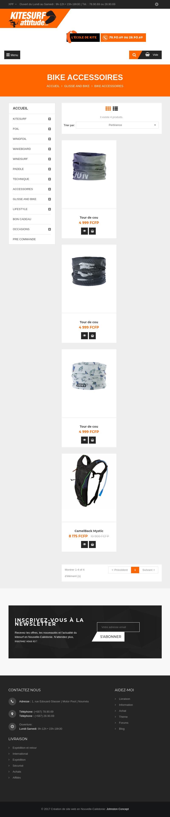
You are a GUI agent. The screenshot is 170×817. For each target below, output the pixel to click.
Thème (123, 716)
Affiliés (17, 777)
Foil (16, 128)
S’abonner (110, 637)
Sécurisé (18, 765)
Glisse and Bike (25, 199)
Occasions (21, 229)
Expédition (19, 759)
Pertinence (132, 125)
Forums (124, 722)
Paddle (18, 169)
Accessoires (23, 189)
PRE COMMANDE (24, 239)
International (20, 753)
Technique (21, 179)
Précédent (120, 569)
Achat (122, 710)
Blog (122, 728)
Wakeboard (22, 149)
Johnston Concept (117, 809)
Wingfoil (20, 138)
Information (126, 704)
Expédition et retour (25, 747)
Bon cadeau (22, 219)
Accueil (20, 108)
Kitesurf (20, 118)
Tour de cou (89, 217)
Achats (17, 771)
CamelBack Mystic (89, 531)
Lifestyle (20, 209)
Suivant (149, 569)
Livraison (124, 698)
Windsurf (20, 159)
